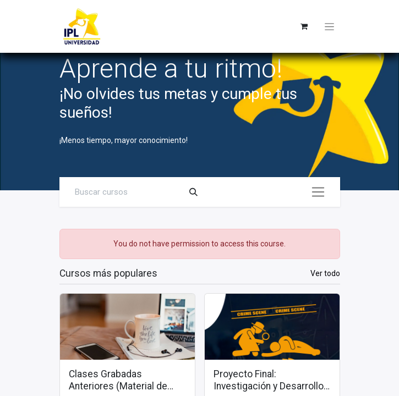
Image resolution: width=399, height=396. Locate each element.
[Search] (193, 192)
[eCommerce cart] (304, 26)
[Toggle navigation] (329, 26)
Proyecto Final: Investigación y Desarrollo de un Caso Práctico (269, 381)
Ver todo (325, 273)
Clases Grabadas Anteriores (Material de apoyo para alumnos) (118, 381)
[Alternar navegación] (318, 192)
